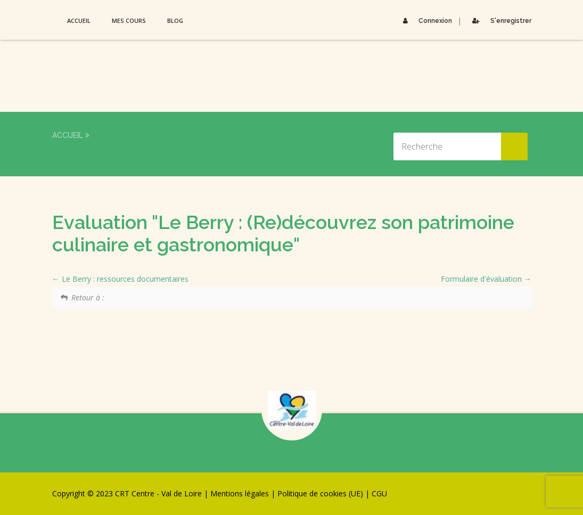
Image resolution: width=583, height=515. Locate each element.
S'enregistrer (499, 20)
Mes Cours (129, 20)
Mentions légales (239, 493)
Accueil (79, 20)
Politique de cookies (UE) (320, 493)
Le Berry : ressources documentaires (120, 279)
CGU (379, 493)
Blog (175, 20)
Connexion (425, 20)
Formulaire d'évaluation (486, 279)
